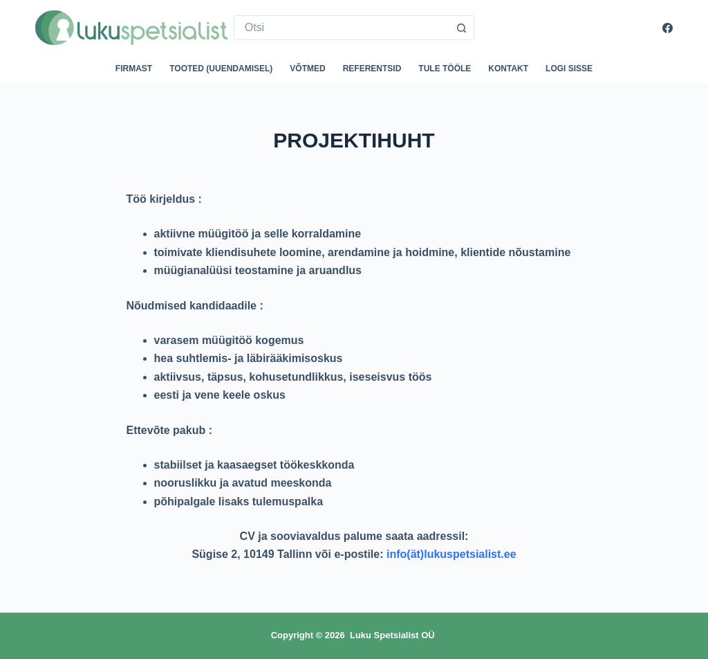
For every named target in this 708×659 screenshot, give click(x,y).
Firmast (133, 68)
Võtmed (307, 68)
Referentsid (372, 68)
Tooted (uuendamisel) (220, 68)
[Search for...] (342, 27)
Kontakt (508, 68)
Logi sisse (569, 68)
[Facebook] (667, 28)
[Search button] (461, 27)
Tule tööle (444, 68)
